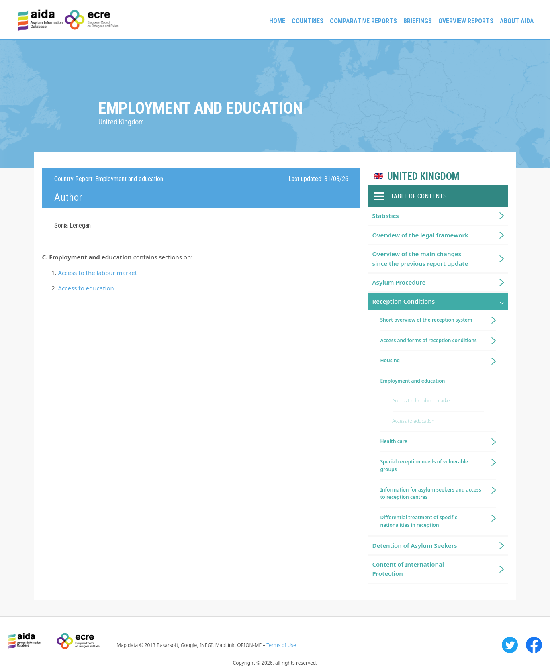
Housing (390, 360)
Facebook (534, 645)
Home (277, 21)
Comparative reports (363, 21)
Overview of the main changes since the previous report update (420, 258)
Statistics (385, 216)
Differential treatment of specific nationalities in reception (418, 521)
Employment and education (412, 380)
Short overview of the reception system (426, 319)
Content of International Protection (408, 568)
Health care (393, 441)
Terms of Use (281, 645)
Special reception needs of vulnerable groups (424, 465)
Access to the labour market (97, 273)
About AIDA (517, 21)
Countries (307, 21)
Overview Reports (465, 21)
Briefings (417, 21)
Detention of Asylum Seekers (414, 545)
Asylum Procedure (399, 282)
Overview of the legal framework (420, 235)
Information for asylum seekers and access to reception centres (430, 493)
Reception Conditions (403, 301)
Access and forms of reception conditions (428, 340)
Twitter (510, 645)
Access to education (86, 288)
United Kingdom (423, 176)
